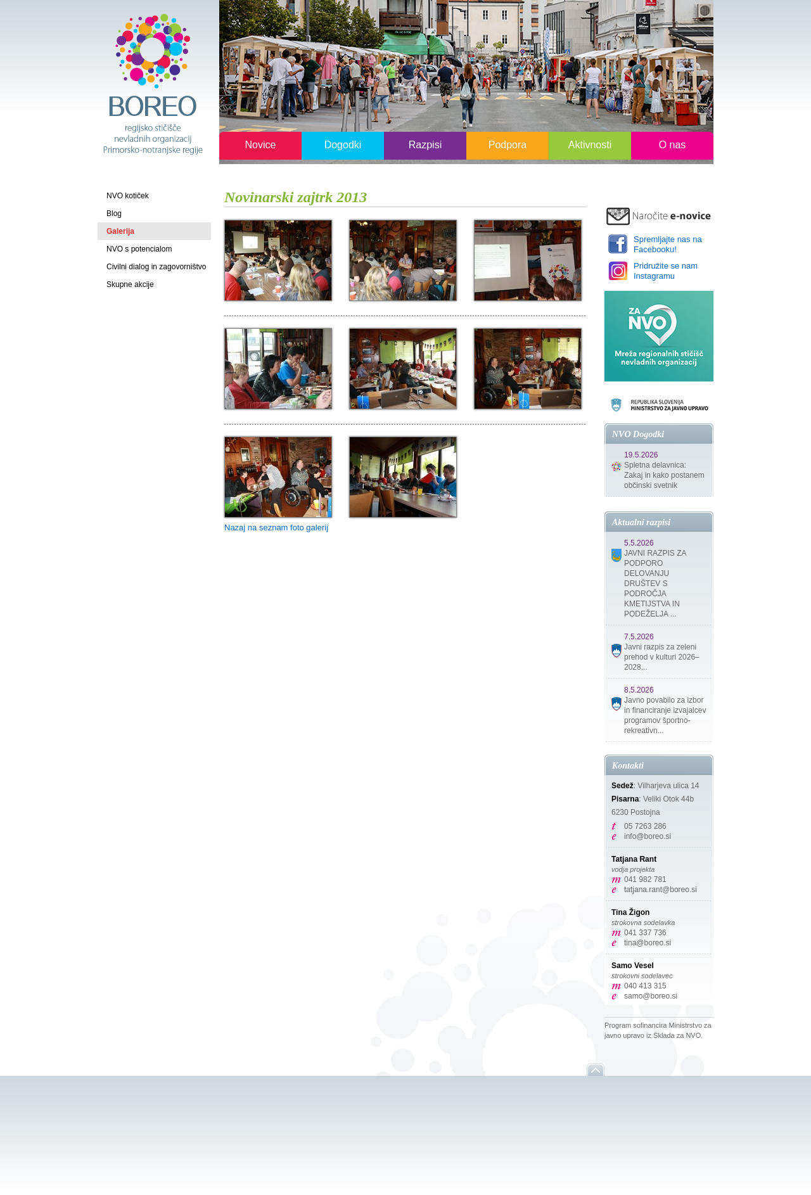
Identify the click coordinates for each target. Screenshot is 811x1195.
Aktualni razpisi (641, 522)
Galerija (120, 231)
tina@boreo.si (647, 942)
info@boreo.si (647, 836)
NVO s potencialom (139, 249)
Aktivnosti (589, 144)
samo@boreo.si (650, 996)
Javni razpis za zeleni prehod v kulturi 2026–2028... (661, 657)
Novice (260, 144)
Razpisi (425, 144)
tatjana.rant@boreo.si (660, 889)
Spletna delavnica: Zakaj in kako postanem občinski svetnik (664, 475)
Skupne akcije (130, 284)
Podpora (508, 144)
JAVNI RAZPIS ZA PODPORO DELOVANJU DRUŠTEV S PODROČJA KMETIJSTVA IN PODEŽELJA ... (655, 583)
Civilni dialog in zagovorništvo (156, 266)
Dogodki (343, 144)
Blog (114, 213)
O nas (672, 144)
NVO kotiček (127, 195)
